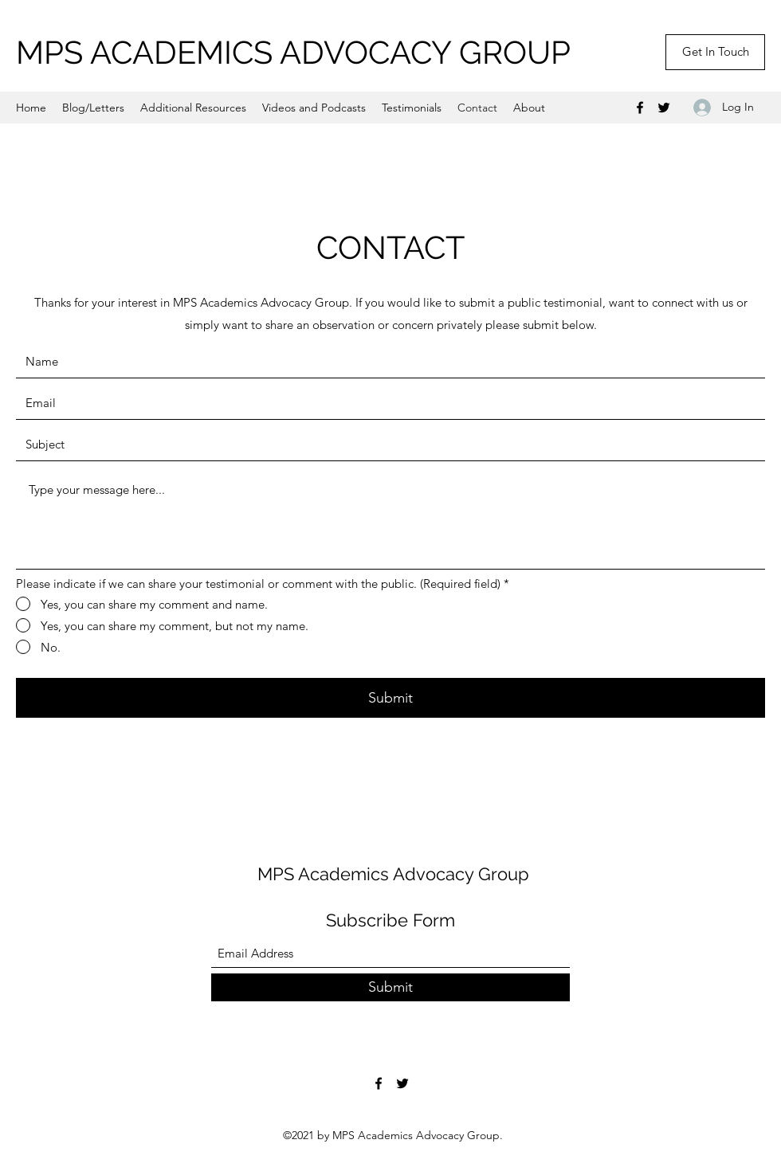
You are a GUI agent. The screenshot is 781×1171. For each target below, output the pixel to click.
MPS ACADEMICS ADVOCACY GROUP (293, 52)
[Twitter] (664, 108)
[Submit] (390, 698)
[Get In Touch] (715, 52)
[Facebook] (640, 108)
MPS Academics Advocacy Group (393, 874)
